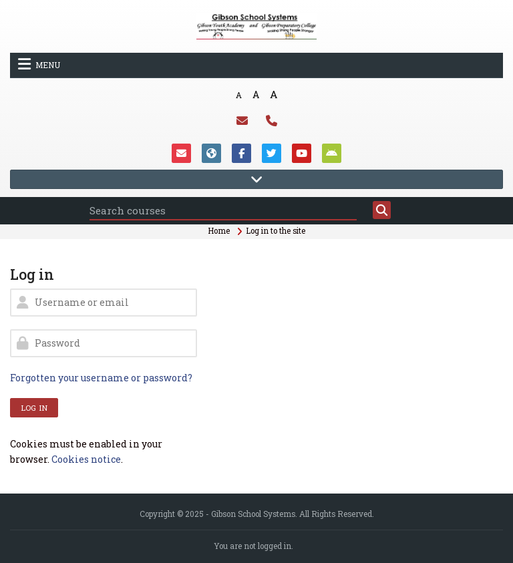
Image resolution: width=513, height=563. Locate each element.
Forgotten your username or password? (101, 377)
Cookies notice (86, 459)
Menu (39, 64)
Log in (34, 408)
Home (219, 231)
